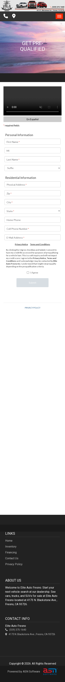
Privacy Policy (14, 564)
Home (8, 540)
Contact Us (11, 558)
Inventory (10, 546)
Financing (11, 552)
